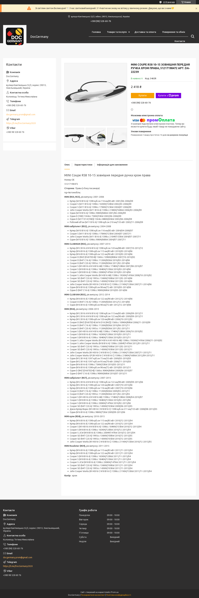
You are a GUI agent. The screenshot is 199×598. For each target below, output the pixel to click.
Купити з (168, 95)
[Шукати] (192, 36)
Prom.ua (114, 592)
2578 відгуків (169, 2)
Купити (142, 95)
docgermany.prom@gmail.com (20, 114)
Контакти (180, 41)
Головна (96, 32)
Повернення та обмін (173, 32)
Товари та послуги (117, 32)
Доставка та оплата (145, 32)
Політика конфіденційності (118, 595)
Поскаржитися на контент (93, 595)
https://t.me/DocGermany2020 (21, 123)
